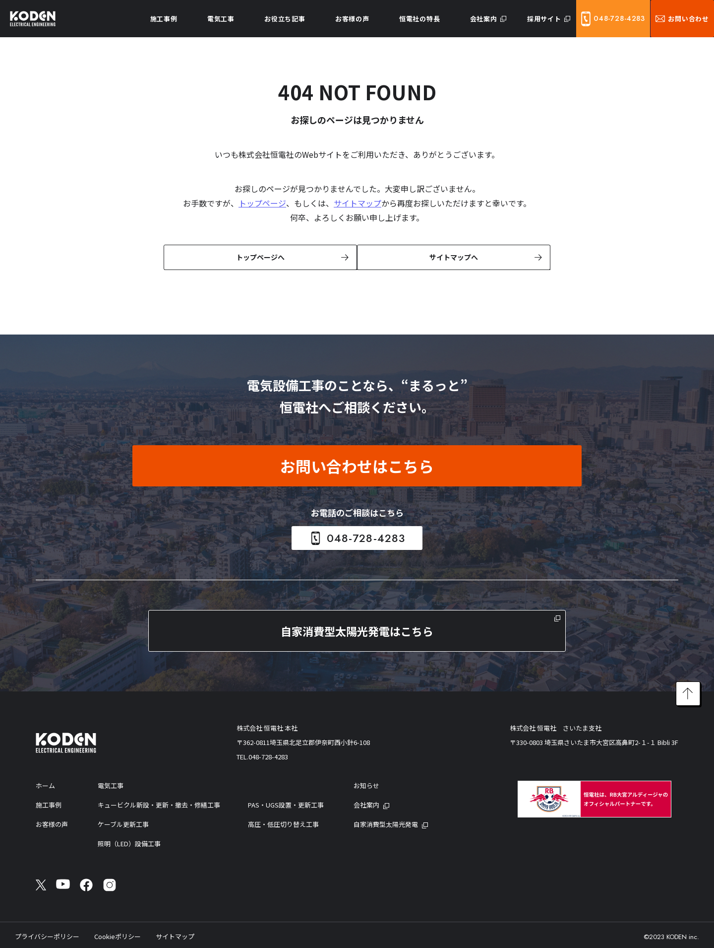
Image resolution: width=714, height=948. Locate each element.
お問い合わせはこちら (357, 465)
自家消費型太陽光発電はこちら (357, 630)
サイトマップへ (452, 257)
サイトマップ (357, 203)
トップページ (262, 203)
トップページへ (259, 257)
